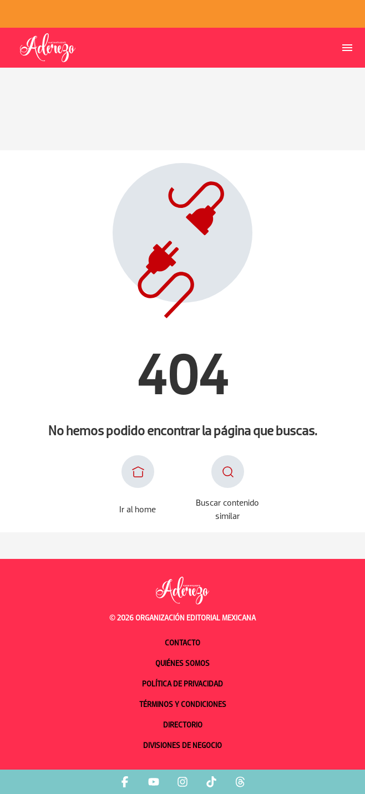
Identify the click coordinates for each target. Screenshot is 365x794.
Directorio (182, 725)
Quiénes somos (182, 664)
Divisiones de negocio (182, 746)
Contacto (182, 643)
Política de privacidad (182, 684)
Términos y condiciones (182, 705)
